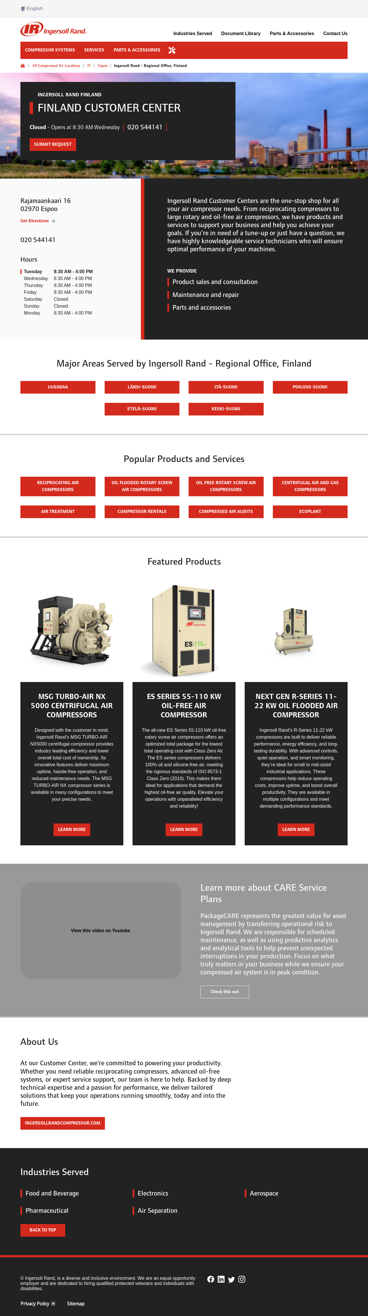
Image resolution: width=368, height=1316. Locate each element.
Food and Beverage (49, 1193)
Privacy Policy (37, 1303)
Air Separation (155, 1211)
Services (94, 50)
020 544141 (145, 127)
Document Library (240, 33)
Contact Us (335, 33)
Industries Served (192, 33)
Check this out (224, 992)
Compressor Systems (50, 50)
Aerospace (261, 1193)
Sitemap (76, 1303)
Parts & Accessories (292, 33)
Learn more (72, 829)
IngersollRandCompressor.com (62, 1123)
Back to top (43, 1230)
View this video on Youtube (100, 930)
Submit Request (51, 142)
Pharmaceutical (44, 1211)
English (31, 8)
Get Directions (34, 221)
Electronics (150, 1193)
